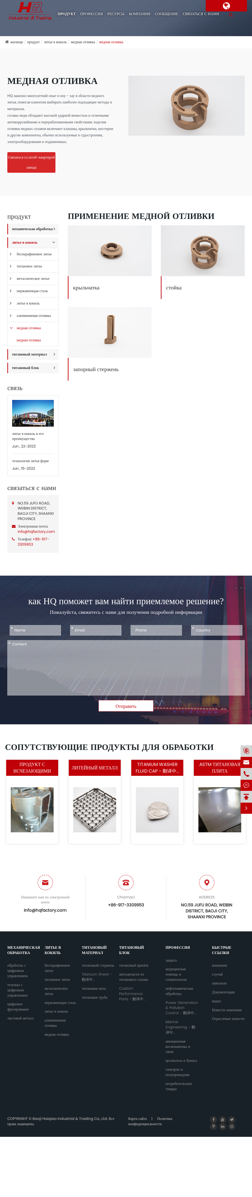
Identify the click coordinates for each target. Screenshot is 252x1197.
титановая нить (94, 988)
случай (217, 974)
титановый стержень (98, 965)
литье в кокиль (55, 42)
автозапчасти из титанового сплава (133, 977)
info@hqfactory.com (36, 531)
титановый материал (29, 354)
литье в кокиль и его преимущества (28, 436)
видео (216, 1001)
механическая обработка (32, 229)
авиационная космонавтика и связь (178, 1046)
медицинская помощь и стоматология (176, 974)
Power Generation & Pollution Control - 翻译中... (182, 1008)
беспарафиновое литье (34, 254)
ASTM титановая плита (219, 767)
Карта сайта (137, 1118)
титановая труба (94, 997)
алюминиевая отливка (34, 315)
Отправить (126, 706)
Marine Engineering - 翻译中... (180, 1027)
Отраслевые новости (228, 1018)
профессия (91, 13)
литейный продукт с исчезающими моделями (32, 768)
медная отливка (83, 42)
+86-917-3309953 (33, 541)
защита (171, 960)
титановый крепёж (133, 965)
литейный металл (95, 768)
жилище (16, 42)
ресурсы (115, 13)
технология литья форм (30, 461)
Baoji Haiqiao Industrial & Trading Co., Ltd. (71, 1118)
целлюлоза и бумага (181, 1060)
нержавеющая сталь (32, 291)
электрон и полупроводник (178, 1072)
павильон (219, 983)
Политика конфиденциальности (150, 1121)
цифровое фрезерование (18, 1007)
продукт (67, 13)
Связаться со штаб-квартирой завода (31, 162)
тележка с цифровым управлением (17, 990)
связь (14, 388)
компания (139, 13)
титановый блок (25, 367)
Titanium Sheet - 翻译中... (97, 977)
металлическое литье (33, 278)
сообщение (166, 13)
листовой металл (20, 1018)
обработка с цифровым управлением (17, 971)
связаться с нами (201, 13)
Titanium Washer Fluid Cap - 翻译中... (157, 767)
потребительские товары (179, 1086)
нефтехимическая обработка (179, 991)
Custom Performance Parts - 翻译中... (132, 994)
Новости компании (226, 1010)
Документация (223, 992)
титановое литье (29, 266)
